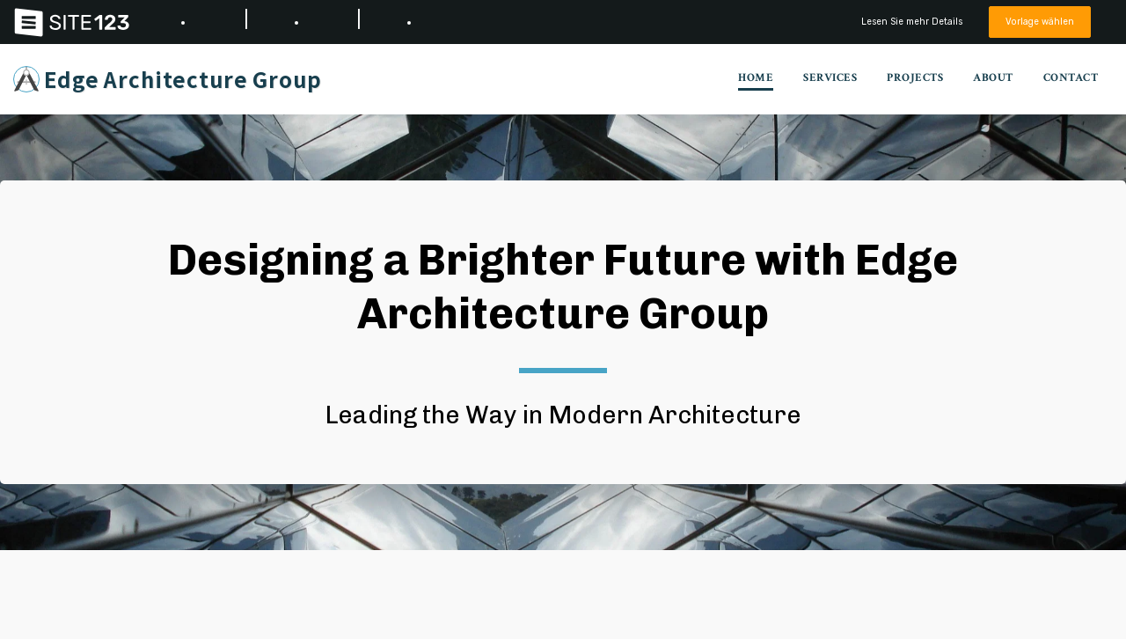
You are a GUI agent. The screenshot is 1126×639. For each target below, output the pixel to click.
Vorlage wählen (1037, 21)
